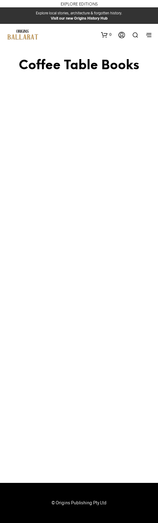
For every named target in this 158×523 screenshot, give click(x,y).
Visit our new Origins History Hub (79, 18)
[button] (106, 35)
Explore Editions (79, 4)
